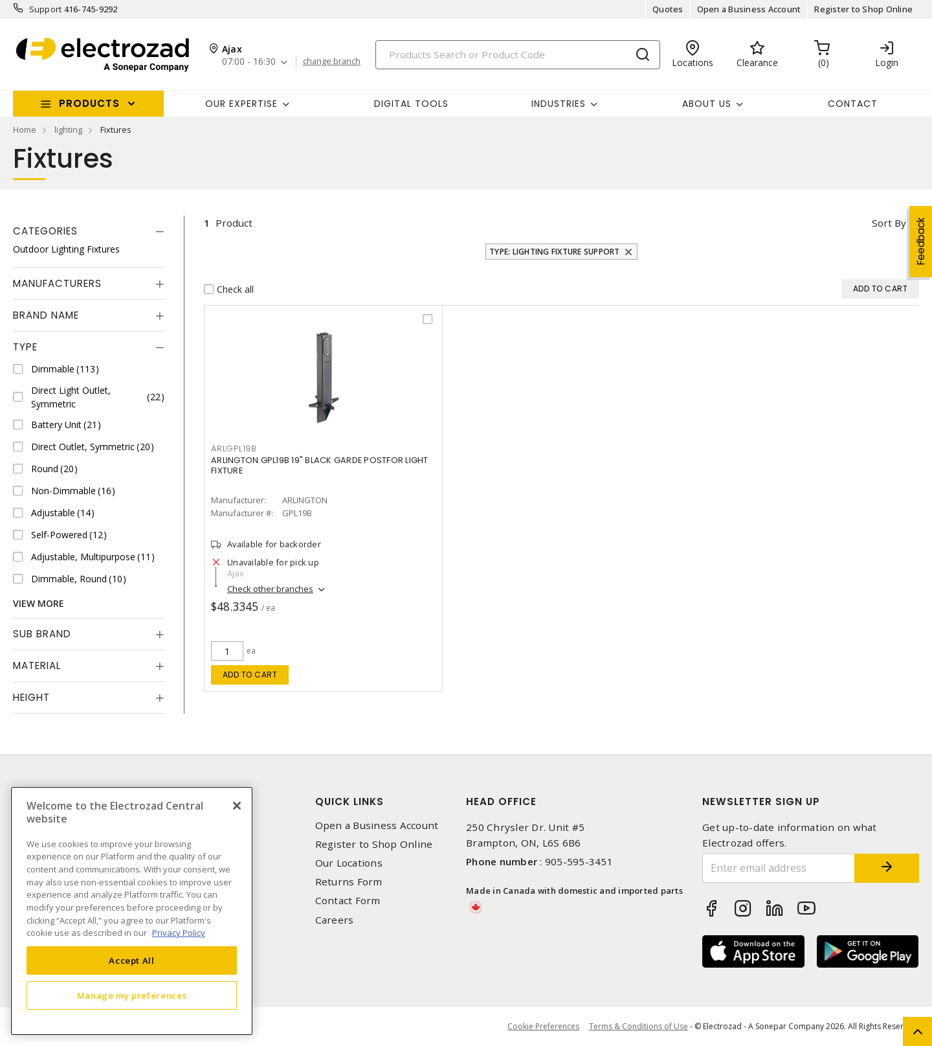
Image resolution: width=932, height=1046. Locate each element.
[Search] (517, 54)
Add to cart (250, 674)
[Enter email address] (778, 868)
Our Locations (349, 863)
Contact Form (348, 900)
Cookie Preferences (543, 1026)
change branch (332, 61)
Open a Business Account (749, 9)
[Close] (237, 805)
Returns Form (349, 882)
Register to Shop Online (863, 9)
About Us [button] (706, 103)
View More (38, 603)
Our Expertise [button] (241, 103)
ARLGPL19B (234, 448)
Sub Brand (42, 634)
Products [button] (89, 103)
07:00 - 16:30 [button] (249, 61)
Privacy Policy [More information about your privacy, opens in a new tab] (178, 932)
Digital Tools (411, 103)
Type (25, 347)
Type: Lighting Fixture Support (554, 251)
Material (37, 665)
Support (45, 9)
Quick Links (349, 801)
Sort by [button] (889, 222)
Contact (853, 103)
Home (24, 129)
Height (31, 697)
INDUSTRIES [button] (558, 103)
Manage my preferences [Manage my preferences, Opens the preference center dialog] (132, 995)
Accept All (132, 960)
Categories (45, 231)
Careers (334, 920)
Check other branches (270, 589)
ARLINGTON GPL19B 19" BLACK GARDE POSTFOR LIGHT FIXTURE (319, 465)
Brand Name (46, 315)
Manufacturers (57, 283)
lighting (68, 129)
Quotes (667, 9)
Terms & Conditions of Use (638, 1026)
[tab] (88, 231)
